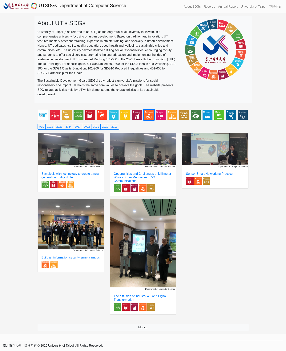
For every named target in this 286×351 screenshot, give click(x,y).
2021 (96, 126)
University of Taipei (253, 6)
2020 (105, 126)
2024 (68, 126)
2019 (114, 126)
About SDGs (192, 6)
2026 (50, 126)
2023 (78, 126)
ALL (41, 126)
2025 (59, 126)
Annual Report (228, 6)
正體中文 (275, 6)
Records (209, 6)
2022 (87, 126)
